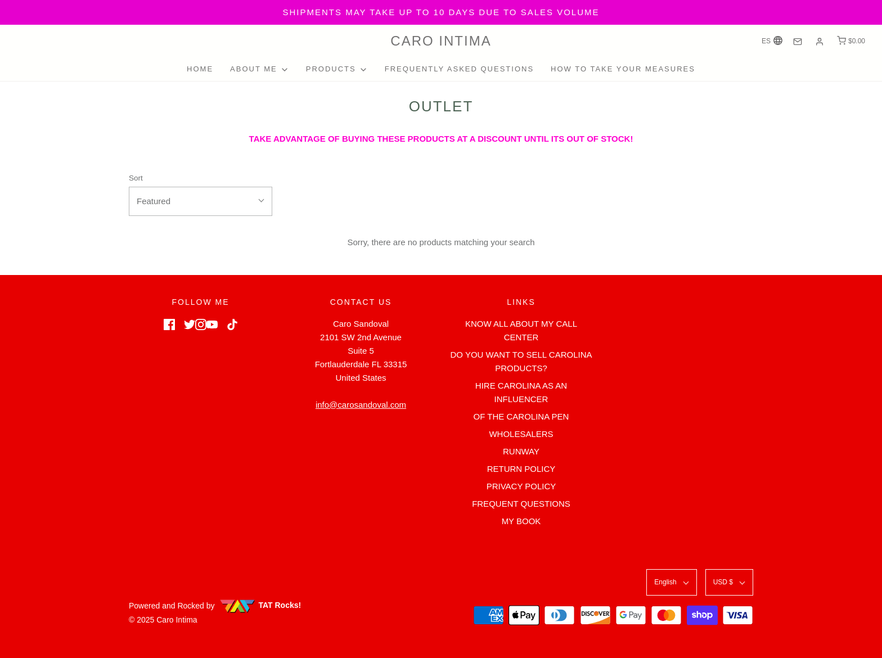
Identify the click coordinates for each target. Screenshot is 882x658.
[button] (200, 201)
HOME (200, 69)
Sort (136, 178)
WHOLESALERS (521, 434)
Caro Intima (440, 40)
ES (772, 40)
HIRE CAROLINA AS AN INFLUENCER (521, 392)
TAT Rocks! (260, 605)
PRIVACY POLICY (521, 486)
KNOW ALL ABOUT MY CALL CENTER (521, 330)
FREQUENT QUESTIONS (521, 503)
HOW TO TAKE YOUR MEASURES (623, 69)
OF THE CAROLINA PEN (521, 416)
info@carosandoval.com (361, 404)
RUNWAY (521, 451)
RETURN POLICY (521, 469)
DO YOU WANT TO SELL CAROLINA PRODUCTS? (521, 361)
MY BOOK (521, 521)
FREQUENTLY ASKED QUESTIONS (459, 69)
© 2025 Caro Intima (163, 619)
